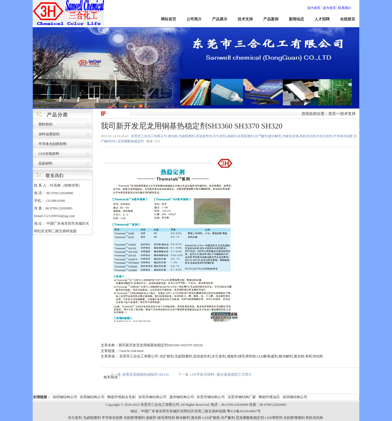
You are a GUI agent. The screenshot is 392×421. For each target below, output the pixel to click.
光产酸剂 (228, 418)
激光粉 (196, 418)
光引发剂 (75, 418)
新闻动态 (296, 19)
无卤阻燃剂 (92, 418)
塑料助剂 (45, 124)
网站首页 (168, 19)
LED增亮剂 (274, 418)
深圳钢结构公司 (65, 397)
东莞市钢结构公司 (152, 397)
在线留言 (347, 19)
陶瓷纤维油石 (269, 397)
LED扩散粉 (211, 418)
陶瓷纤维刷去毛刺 (121, 397)
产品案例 (270, 19)
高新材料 (45, 163)
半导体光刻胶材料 (52, 144)
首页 (332, 114)
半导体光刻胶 (112, 418)
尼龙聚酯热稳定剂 (250, 418)
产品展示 (219, 19)
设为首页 (313, 8)
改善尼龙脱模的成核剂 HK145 (145, 374)
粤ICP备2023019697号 (244, 411)
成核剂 (151, 418)
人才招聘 (322, 19)
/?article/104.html (130, 351)
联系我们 (344, 8)
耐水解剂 (183, 418)
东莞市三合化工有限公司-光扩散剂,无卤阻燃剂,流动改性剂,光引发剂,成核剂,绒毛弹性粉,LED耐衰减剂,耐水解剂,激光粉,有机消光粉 (220, 356)
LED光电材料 (48, 154)
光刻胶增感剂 (134, 418)
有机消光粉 (314, 418)
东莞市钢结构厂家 (242, 397)
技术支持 (245, 19)
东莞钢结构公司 (92, 397)
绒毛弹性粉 (166, 418)
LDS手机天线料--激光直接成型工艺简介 (221, 374)
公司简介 (194, 19)
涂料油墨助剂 (49, 134)
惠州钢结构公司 (181, 397)
